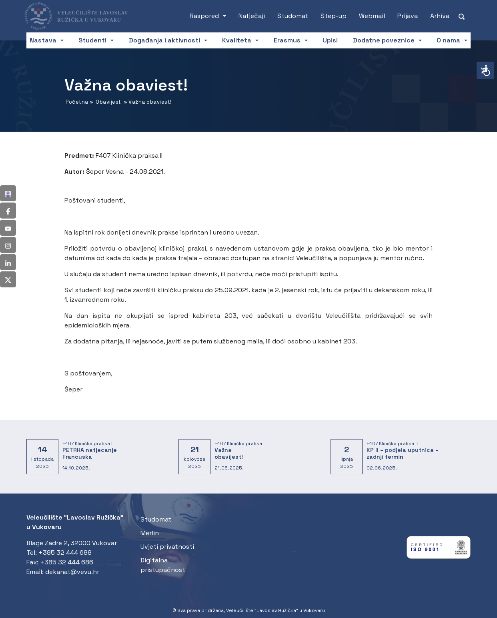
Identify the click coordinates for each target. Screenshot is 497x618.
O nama (448, 40)
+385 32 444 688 (65, 552)
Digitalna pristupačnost (162, 565)
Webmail (372, 16)
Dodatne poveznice (384, 40)
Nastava (43, 40)
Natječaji (251, 16)
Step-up (334, 16)
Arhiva (439, 16)
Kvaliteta (236, 40)
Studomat (292, 16)
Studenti (92, 40)
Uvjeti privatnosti (167, 546)
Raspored (204, 16)
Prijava (407, 16)
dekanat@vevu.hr (72, 572)
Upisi (330, 40)
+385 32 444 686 (66, 562)
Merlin (149, 533)
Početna (77, 101)
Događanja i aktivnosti (164, 40)
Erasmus (287, 40)
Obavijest (108, 101)
